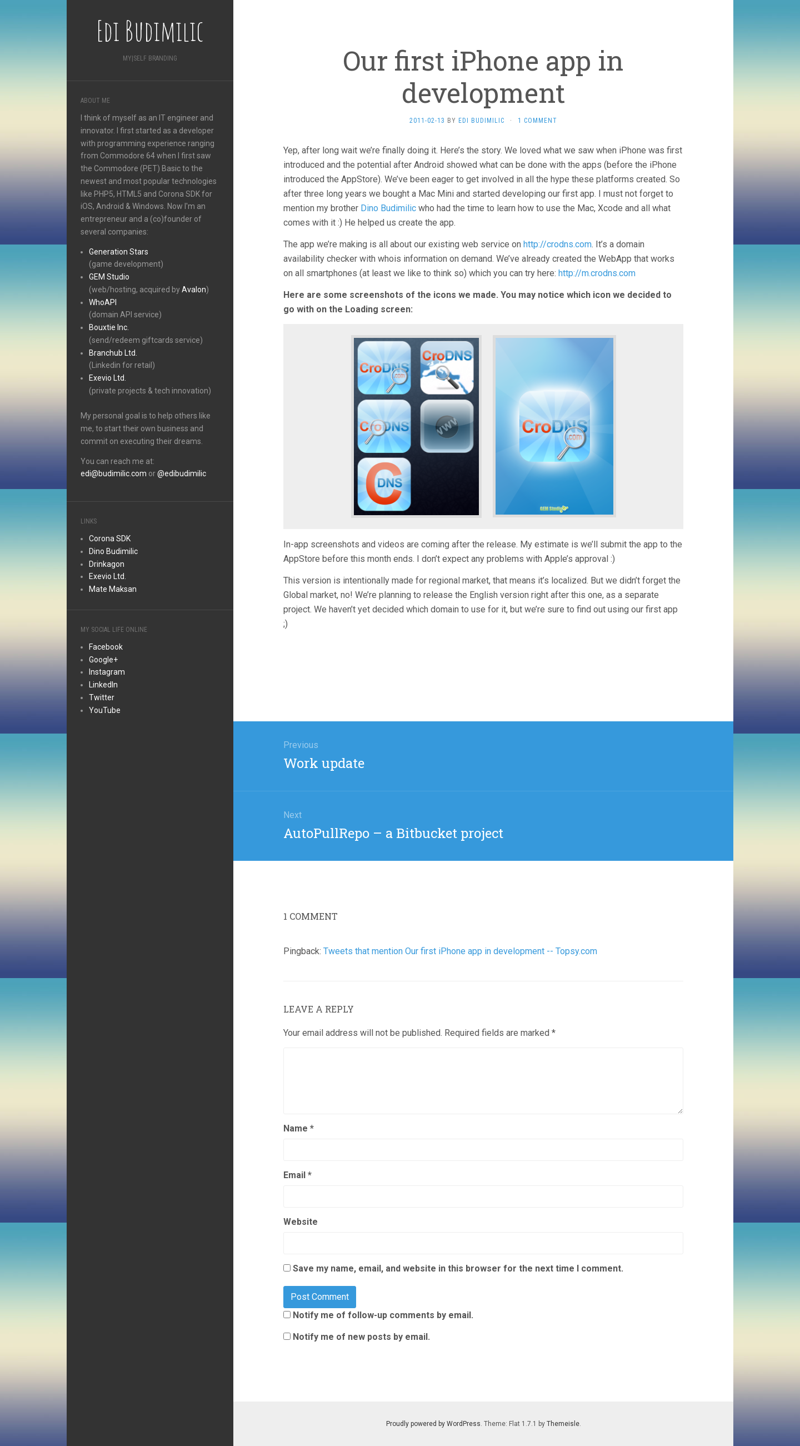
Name (298, 1128)
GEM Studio (109, 276)
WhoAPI (103, 302)
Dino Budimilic (113, 551)
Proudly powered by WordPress (433, 1424)
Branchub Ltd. (113, 352)
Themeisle (563, 1424)
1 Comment (537, 120)
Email (297, 1175)
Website (300, 1221)
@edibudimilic (181, 473)
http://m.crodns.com (597, 273)
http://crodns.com (557, 244)
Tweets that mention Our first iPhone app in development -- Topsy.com (460, 951)
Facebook (106, 646)
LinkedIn (103, 684)
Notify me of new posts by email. (361, 1337)
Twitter (101, 697)
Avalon (194, 289)
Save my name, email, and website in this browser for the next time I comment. (458, 1268)
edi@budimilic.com (114, 473)
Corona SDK (110, 538)
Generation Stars (118, 251)
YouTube (105, 710)
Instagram (107, 671)
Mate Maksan (113, 589)
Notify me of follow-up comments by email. (383, 1315)
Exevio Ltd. (107, 377)
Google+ (103, 659)
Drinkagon (106, 564)
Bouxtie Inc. (109, 327)
